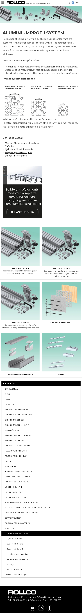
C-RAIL (8, 394)
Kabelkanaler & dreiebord (18, 559)
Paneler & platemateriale (17, 554)
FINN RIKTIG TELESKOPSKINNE (18, 446)
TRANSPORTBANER (13, 570)
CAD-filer (10, 146)
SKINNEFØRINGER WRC (15, 440)
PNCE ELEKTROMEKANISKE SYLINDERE (21, 513)
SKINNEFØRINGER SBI (14, 420)
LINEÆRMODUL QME (14, 492)
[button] (78, 3)
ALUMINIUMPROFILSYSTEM (16, 533)
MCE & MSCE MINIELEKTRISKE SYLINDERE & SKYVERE (27, 508)
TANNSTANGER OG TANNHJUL (18, 477)
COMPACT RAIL (11, 389)
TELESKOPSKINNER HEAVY (16, 456)
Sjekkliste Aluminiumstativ (19, 149)
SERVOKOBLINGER (13, 518)
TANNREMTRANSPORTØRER (17, 575)
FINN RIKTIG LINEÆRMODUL (17, 482)
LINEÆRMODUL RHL (13, 487)
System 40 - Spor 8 (15, 539)
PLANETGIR (9, 528)
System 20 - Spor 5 (15, 549)
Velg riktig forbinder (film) (18, 152)
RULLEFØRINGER (12, 430)
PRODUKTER (9, 384)
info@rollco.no (34, 600)
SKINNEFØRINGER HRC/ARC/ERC (19, 415)
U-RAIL (8, 399)
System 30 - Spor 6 (15, 544)
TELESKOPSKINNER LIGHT (16, 451)
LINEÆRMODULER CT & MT (16, 497)
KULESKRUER (11, 466)
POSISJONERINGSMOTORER (17, 523)
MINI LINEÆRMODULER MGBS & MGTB (21, 502)
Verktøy (10, 564)
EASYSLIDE (10, 461)
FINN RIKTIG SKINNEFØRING (17, 409)
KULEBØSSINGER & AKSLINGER (18, 471)
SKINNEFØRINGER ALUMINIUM (18, 435)
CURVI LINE (9, 404)
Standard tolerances (16, 156)
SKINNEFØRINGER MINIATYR (17, 425)
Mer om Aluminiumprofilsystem (22, 143)
